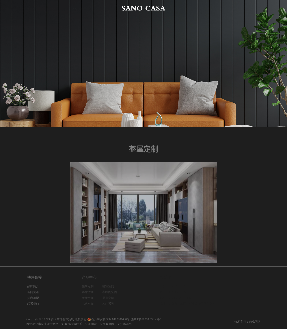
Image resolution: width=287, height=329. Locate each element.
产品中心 (77, 8)
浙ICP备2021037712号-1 (146, 319)
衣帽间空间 (112, 292)
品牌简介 (55, 8)
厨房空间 (110, 297)
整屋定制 (90, 286)
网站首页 (32, 8)
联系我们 (255, 8)
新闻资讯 (209, 8)
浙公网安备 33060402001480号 (108, 319)
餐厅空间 (90, 297)
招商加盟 (232, 8)
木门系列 (110, 303)
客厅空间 (90, 292)
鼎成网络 (255, 321)
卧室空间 (110, 286)
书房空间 (90, 303)
